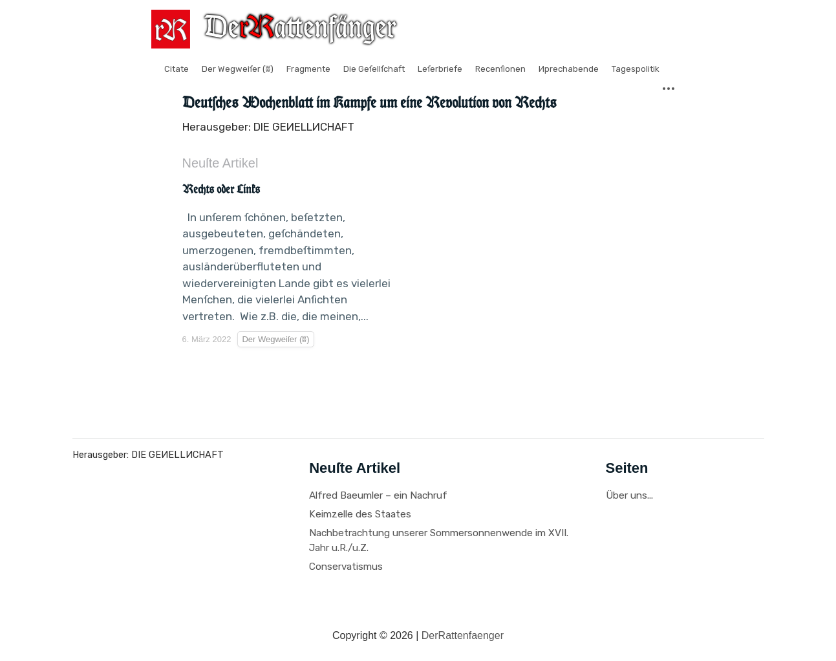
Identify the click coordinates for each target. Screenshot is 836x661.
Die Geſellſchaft (374, 69)
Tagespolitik (635, 69)
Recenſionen (500, 69)
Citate (176, 69)
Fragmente (308, 69)
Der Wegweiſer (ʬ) (237, 69)
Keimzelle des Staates (360, 514)
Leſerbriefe (440, 69)
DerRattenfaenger (463, 635)
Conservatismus (346, 566)
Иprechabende (569, 69)
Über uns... (629, 495)
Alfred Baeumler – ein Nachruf (378, 495)
